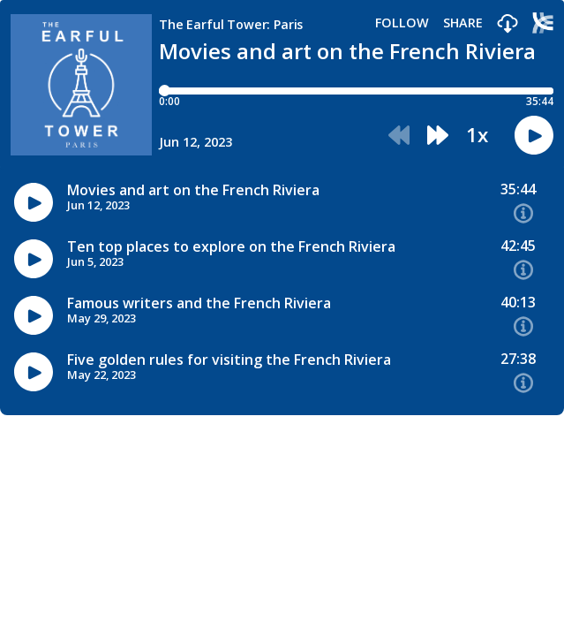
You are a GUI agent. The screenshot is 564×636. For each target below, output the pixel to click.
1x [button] (477, 135)
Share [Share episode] (463, 23)
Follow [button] (402, 23)
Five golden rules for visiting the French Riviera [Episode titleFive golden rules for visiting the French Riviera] (229, 360)
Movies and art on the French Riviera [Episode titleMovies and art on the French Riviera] (193, 190)
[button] (507, 24)
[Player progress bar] (356, 91)
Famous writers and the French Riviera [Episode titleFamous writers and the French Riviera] (199, 303)
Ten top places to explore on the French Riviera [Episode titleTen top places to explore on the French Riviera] (231, 246)
